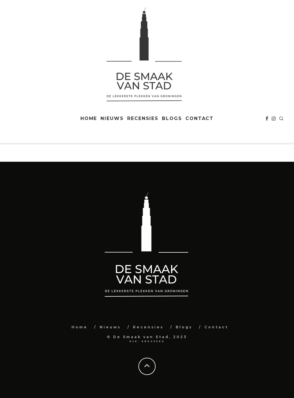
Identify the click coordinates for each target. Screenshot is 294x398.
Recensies (142, 118)
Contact (199, 118)
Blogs (172, 118)
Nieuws (112, 118)
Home (88, 118)
